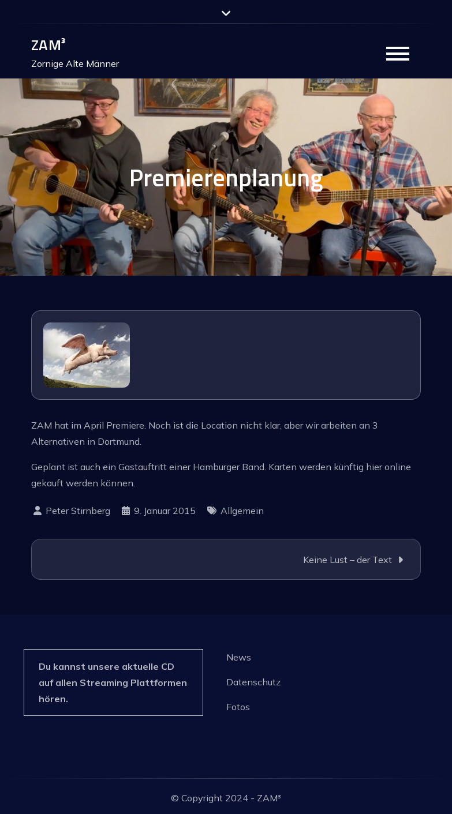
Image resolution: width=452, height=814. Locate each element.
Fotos (238, 706)
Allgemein (242, 510)
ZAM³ (48, 44)
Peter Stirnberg (78, 510)
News (238, 657)
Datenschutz (253, 682)
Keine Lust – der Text (347, 559)
